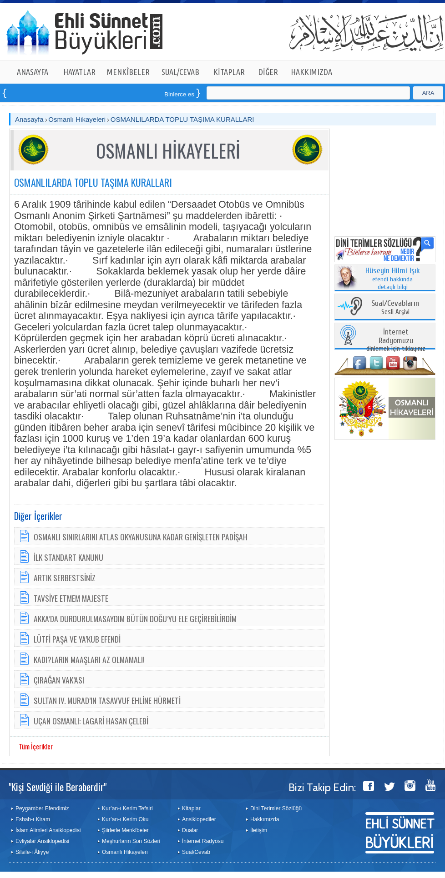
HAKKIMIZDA (311, 71)
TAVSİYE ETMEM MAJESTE (71, 598)
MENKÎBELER (128, 71)
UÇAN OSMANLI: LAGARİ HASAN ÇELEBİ (91, 721)
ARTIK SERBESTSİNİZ (65, 578)
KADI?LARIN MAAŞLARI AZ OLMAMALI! (89, 659)
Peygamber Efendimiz (42, 808)
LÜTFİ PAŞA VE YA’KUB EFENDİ (77, 639)
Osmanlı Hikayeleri (77, 119)
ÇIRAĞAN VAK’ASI (59, 680)
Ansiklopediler (199, 819)
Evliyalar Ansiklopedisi (42, 841)
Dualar (190, 830)
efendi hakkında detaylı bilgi (392, 279)
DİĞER (268, 71)
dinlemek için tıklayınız (395, 341)
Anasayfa (29, 119)
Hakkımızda (264, 819)
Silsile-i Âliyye (32, 852)
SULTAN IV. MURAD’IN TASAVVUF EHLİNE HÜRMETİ (107, 700)
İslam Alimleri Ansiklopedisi (48, 830)
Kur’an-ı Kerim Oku (125, 819)
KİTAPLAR (229, 71)
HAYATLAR (79, 71)
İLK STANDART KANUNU (68, 557)
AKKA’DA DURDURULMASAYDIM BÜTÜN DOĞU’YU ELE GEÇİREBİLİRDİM (135, 618)
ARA (428, 93)
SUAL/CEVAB (180, 71)
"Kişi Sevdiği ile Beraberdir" (57, 786)
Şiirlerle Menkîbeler (125, 830)
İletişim (258, 830)
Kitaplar (191, 808)
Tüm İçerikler (36, 746)
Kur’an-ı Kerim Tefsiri (127, 808)
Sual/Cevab (196, 852)
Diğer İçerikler (38, 516)
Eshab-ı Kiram (32, 819)
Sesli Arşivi (395, 308)
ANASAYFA (32, 71)
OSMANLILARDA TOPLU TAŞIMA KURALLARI (182, 119)
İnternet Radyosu (202, 841)
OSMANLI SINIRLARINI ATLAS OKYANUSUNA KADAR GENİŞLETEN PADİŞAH (141, 537)
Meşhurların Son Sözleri (131, 841)
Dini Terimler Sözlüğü (276, 808)
